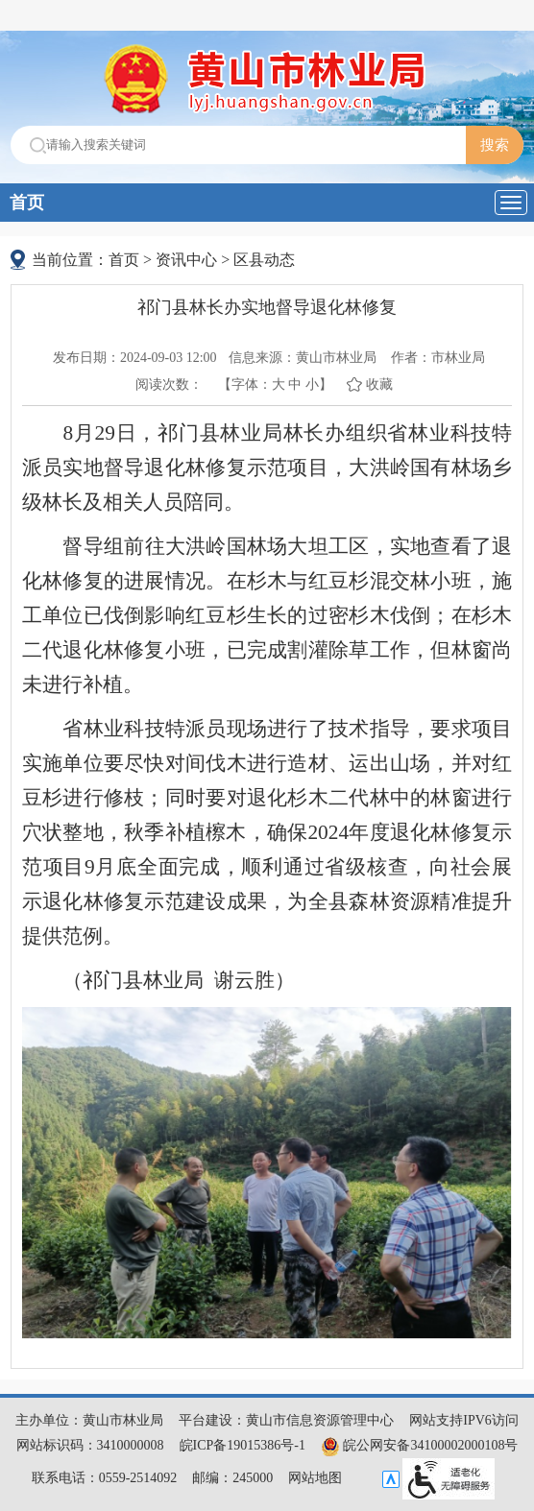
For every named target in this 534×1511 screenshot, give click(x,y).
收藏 (379, 384)
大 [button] (278, 384)
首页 (27, 202)
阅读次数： (169, 384)
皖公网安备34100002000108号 (420, 1445)
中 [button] (295, 384)
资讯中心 (186, 260)
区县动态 (264, 260)
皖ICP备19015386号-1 (242, 1445)
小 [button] (312, 384)
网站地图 (315, 1478)
